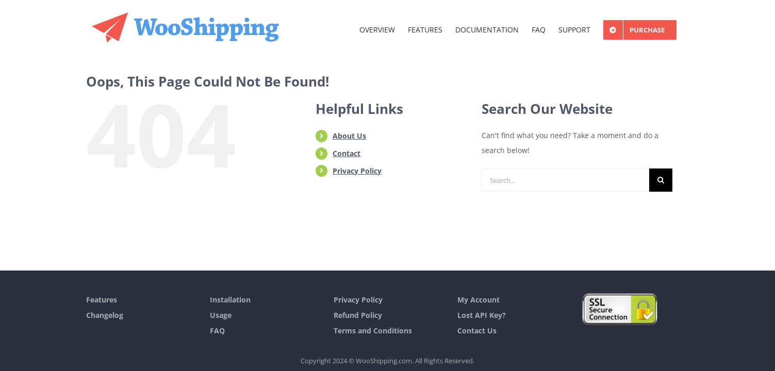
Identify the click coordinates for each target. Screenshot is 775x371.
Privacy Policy (357, 171)
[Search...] (565, 180)
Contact (346, 153)
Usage (221, 315)
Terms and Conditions (373, 330)
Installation (230, 300)
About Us (349, 136)
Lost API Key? (481, 315)
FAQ (217, 330)
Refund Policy (358, 315)
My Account (478, 300)
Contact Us (477, 330)
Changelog (104, 315)
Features (101, 300)
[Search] (660, 180)
